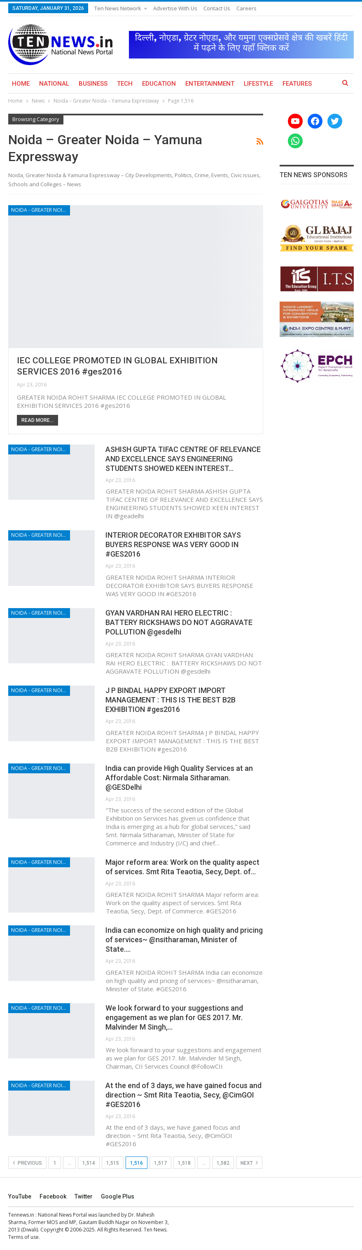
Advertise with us (175, 8)
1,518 (184, 1163)
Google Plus (117, 1196)
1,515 (112, 1163)
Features (297, 83)
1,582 (223, 1163)
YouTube (19, 1196)
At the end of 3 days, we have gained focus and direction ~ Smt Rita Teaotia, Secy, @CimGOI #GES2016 (183, 1095)
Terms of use (23, 1237)
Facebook (53, 1196)
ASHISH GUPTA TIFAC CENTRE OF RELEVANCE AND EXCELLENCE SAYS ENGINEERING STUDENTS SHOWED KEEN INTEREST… (183, 459)
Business (93, 83)
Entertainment (209, 83)
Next (249, 1162)
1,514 (88, 1163)
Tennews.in (21, 1214)
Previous (27, 1162)
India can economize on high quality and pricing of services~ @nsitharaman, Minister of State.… (184, 939)
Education (159, 83)
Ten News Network (117, 8)
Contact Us (216, 8)
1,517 (160, 1163)
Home (21, 83)
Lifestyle (258, 83)
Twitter (84, 1196)
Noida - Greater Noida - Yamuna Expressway (40, 209)
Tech (125, 83)
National (54, 83)
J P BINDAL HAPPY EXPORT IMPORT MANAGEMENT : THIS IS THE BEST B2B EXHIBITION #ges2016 (170, 700)
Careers (246, 8)
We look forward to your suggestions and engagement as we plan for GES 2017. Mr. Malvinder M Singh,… (174, 1017)
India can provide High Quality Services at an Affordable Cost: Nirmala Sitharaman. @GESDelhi (179, 777)
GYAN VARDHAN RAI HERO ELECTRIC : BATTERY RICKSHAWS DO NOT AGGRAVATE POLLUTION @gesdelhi (178, 622)
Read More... (37, 420)
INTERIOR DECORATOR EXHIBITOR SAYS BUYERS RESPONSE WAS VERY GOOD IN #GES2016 (173, 544)
